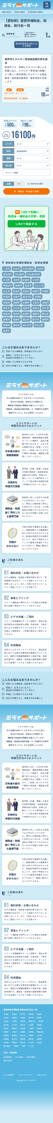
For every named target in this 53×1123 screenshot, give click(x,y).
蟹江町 (45, 313)
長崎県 (14, 1042)
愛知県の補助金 (19, 12)
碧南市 (6, 313)
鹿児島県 (7, 1046)
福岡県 (39, 1039)
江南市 (35, 302)
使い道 (8, 165)
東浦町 (38, 296)
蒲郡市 (35, 313)
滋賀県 (39, 1028)
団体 (19, 183)
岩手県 (22, 1014)
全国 (23, 1046)
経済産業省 (8, 1057)
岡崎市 (18, 285)
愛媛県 (22, 1039)
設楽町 (16, 319)
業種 (8, 158)
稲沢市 (16, 313)
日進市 (16, 296)
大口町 (6, 280)
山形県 (6, 1017)
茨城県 (22, 1017)
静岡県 (14, 1028)
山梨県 (31, 1025)
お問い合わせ (42, 1075)
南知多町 (7, 274)
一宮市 (6, 268)
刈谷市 (16, 268)
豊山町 (26, 319)
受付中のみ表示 (37, 184)
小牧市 (35, 280)
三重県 (31, 1028)
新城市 (6, 296)
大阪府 (14, 1032)
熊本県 (22, 1042)
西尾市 (6, 319)
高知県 (31, 1039)
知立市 (45, 308)
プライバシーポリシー (26, 1075)
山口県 (39, 1035)
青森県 (14, 1014)
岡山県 (22, 1035)
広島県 (31, 1035)
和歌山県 (40, 1032)
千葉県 (14, 1021)
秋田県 (39, 1014)
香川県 (14, 1039)
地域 (8, 151)
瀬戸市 (6, 308)
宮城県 (31, 1014)
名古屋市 (19, 274)
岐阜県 (6, 1028)
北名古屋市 (28, 268)
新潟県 (40, 1021)
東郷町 (16, 302)
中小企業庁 (19, 1057)
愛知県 (22, 1028)
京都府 (6, 1032)
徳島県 (6, 1039)
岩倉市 (28, 285)
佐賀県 (6, 1042)
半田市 (40, 268)
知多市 (35, 308)
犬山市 (16, 308)
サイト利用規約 (8, 1075)
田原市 (26, 308)
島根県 (14, 1035)
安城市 (26, 280)
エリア (8, 143)
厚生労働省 (31, 1057)
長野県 (39, 1025)
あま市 (6, 291)
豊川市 (35, 319)
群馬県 (39, 1017)
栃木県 (31, 1017)
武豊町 (26, 302)
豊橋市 (6, 325)
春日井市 (27, 296)
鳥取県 (6, 1035)
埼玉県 (6, 1021)
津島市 (45, 302)
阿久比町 (39, 325)
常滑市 (16, 291)
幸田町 (26, 291)
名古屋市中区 (33, 274)
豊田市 (16, 325)
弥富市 (35, 291)
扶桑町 (45, 291)
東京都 (22, 1021)
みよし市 (39, 285)
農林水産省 (8, 1060)
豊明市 (45, 319)
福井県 (22, 1025)
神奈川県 (32, 1021)
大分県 (31, 1042)
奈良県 (31, 1032)
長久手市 (27, 325)
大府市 (16, 280)
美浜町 (26, 313)
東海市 (6, 302)
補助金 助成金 (6, 12)
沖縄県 (16, 1046)
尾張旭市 (7, 285)
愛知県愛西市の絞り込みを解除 (26, 44)
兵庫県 (22, 1032)
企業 (9, 183)
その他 (31, 1046)
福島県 (14, 1017)
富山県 (6, 1025)
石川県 (14, 1025)
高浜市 (6, 330)
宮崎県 (39, 1042)
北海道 (6, 1014)
